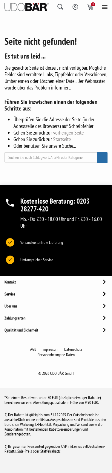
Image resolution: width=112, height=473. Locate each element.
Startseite (62, 139)
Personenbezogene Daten (56, 354)
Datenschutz (73, 349)
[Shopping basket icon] (92, 7)
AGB (33, 349)
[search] (62, 7)
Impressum (50, 349)
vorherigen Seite (68, 132)
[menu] (104, 8)
